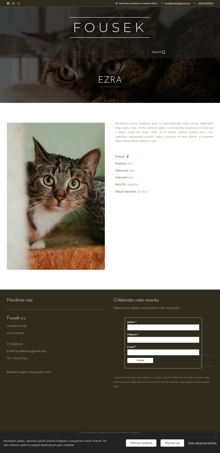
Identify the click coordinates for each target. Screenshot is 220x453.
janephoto (136, 432)
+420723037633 (205, 3)
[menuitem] (79, 52)
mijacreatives (122, 432)
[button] (131, 52)
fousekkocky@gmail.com (177, 3)
